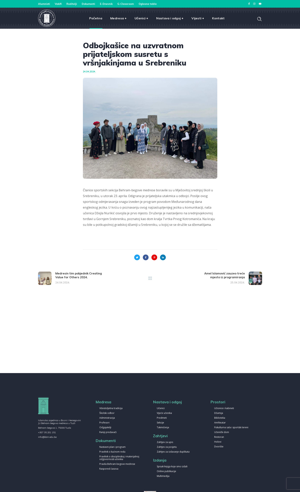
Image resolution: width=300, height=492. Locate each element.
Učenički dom (221, 432)
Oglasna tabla (148, 3)
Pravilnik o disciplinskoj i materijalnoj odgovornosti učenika (119, 458)
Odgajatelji (105, 427)
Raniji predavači (108, 432)
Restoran (219, 437)
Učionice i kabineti (224, 408)
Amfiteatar (220, 422)
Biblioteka (219, 418)
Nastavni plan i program (112, 447)
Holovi (217, 441)
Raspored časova (108, 468)
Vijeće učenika (164, 413)
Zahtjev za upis (165, 442)
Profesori (104, 422)
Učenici (161, 408)
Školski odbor (106, 413)
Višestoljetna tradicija (111, 408)
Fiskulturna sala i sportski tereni (231, 427)
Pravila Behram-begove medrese (117, 464)
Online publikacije (166, 471)
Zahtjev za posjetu (167, 447)
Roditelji (71, 3)
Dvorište (218, 446)
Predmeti (162, 418)
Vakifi (58, 3)
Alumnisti (44, 3)
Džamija (218, 413)
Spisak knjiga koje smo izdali (172, 466)
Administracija (107, 418)
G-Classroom (125, 3)
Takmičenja (163, 427)
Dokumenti (88, 3)
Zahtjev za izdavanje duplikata (173, 451)
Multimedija (163, 476)
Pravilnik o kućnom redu (112, 451)
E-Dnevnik (106, 3)
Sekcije (160, 422)
